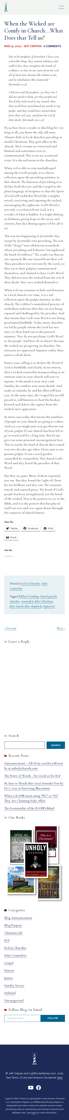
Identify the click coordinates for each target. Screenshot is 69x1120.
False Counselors (15, 955)
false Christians (44, 601)
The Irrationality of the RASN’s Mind (29, 808)
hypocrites (49, 606)
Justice (8, 978)
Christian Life (13, 933)
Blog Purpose (13, 925)
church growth (48, 596)
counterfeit (27, 601)
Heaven (9, 970)
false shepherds (33, 606)
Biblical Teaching (29, 596)
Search (13, 735)
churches (15, 601)
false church (16, 606)
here (59, 1077)
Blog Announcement (18, 918)
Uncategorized (14, 1000)
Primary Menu (61, 7)
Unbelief (10, 993)
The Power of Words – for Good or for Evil (32, 776)
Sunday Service (14, 985)
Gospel (8, 963)
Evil (6, 940)
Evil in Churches (30, 583)
